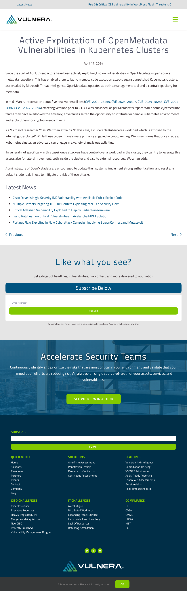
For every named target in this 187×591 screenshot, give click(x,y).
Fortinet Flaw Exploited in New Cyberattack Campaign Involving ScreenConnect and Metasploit (78, 222)
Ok (122, 584)
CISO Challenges (24, 500)
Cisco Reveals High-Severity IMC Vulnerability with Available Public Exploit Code (68, 197)
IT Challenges (79, 500)
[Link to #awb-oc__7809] (175, 19)
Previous (16, 234)
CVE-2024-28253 (150, 101)
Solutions (76, 457)
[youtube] (100, 550)
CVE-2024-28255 (97, 101)
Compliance (135, 500)
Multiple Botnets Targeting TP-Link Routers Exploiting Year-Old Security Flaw (66, 203)
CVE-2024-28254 (28, 107)
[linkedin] (93, 550)
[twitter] (87, 550)
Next (174, 234)
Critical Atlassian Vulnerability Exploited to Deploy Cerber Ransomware (61, 210)
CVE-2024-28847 (123, 101)
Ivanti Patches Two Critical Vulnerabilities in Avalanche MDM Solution (60, 216)
